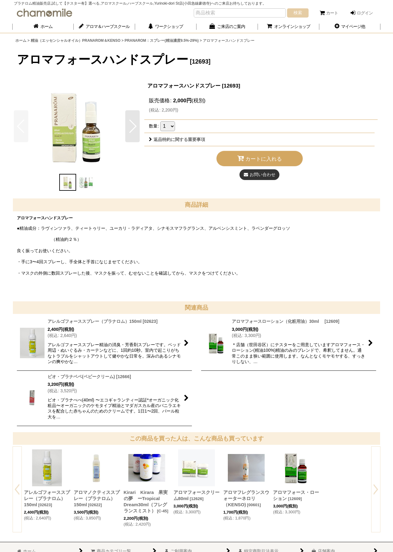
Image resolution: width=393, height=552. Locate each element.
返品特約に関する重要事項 (177, 139)
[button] (350, 26)
